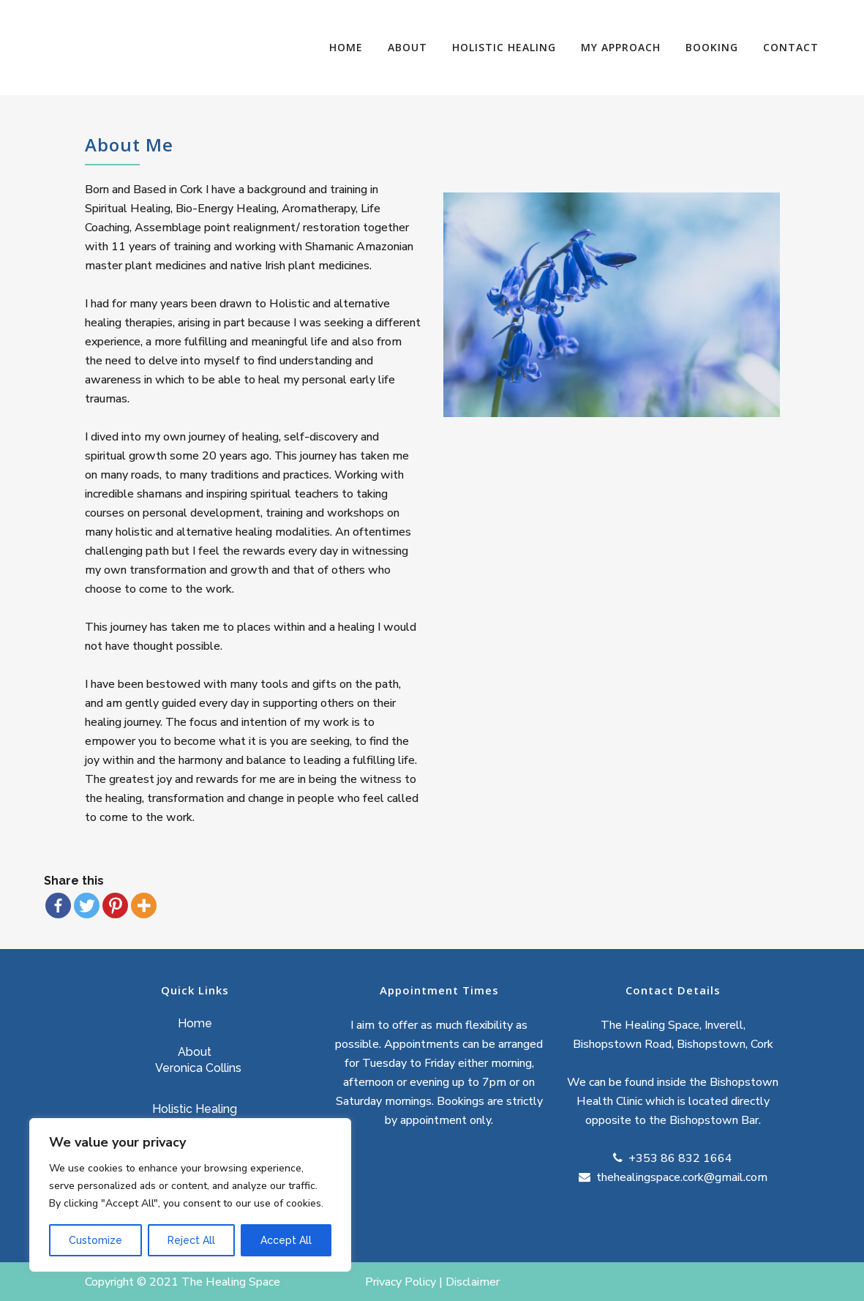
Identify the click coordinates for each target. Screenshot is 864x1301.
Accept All (286, 1240)
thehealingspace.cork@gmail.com (680, 1177)
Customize (95, 1240)
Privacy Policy (400, 1282)
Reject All (191, 1240)
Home (195, 1023)
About (194, 1052)
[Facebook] (58, 905)
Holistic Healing (194, 1109)
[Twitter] (86, 905)
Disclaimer (474, 1282)
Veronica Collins (198, 1068)
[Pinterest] (115, 905)
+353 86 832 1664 (679, 1158)
